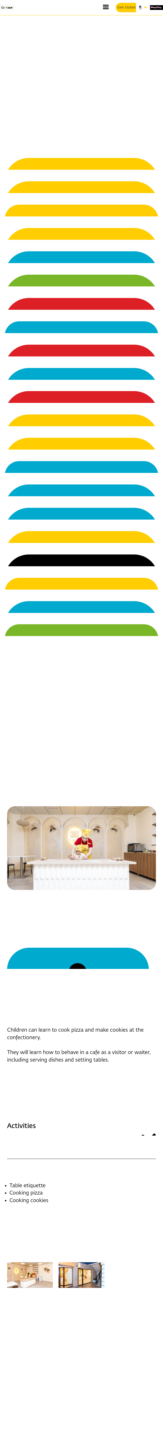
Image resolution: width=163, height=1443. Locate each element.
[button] (106, 7)
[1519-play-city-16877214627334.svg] (156, 7)
